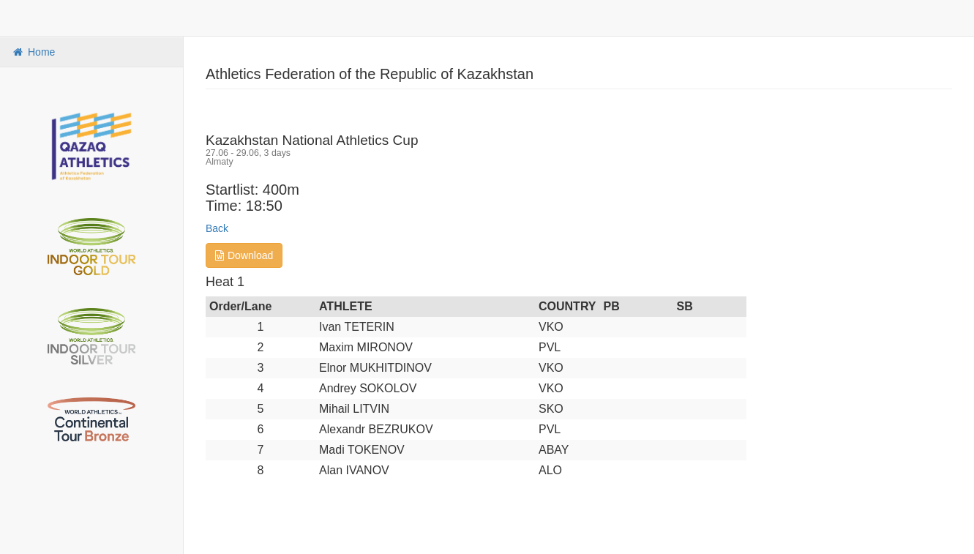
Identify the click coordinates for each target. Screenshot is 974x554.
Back (217, 228)
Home (33, 52)
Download (244, 255)
